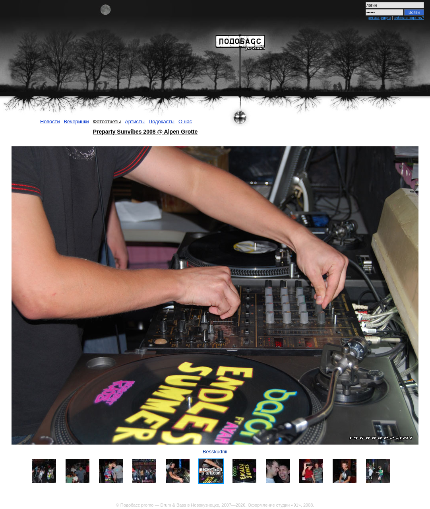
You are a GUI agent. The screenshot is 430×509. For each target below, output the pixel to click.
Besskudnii (215, 452)
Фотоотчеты (107, 121)
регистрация (379, 18)
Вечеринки (76, 121)
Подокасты (161, 121)
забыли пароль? (409, 18)
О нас (185, 121)
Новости (50, 121)
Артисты (135, 121)
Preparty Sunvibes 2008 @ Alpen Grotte (145, 131)
